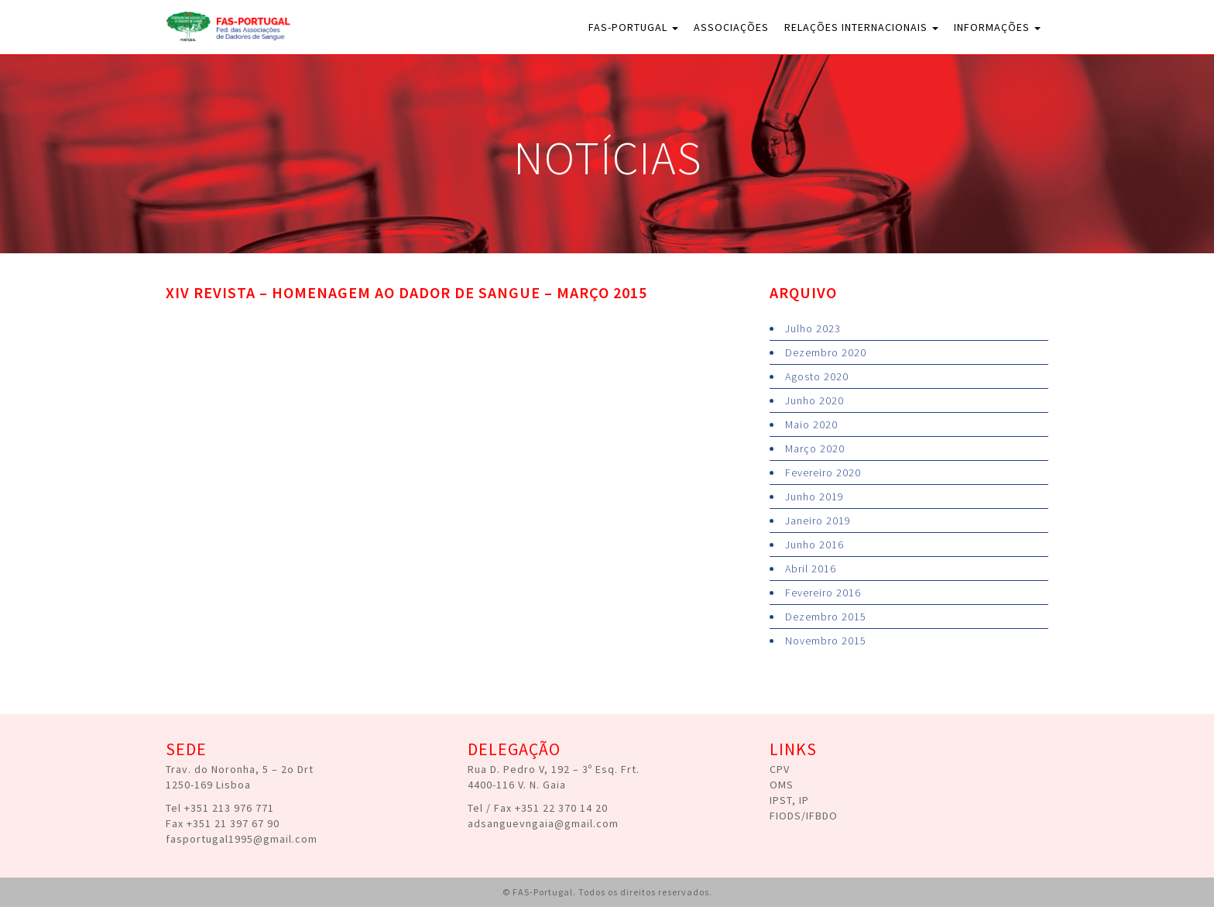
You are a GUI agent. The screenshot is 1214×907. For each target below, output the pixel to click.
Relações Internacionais (861, 27)
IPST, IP (789, 800)
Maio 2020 (811, 424)
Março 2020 (815, 448)
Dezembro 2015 (825, 617)
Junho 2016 (814, 544)
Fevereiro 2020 (823, 472)
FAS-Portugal (633, 27)
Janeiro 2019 (818, 520)
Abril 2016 (810, 568)
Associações (731, 27)
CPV (780, 769)
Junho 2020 (814, 400)
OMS (782, 785)
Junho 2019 (814, 496)
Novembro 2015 (825, 641)
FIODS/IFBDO (804, 816)
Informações (997, 27)
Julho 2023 (813, 328)
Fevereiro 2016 (823, 593)
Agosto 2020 (817, 376)
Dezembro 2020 (825, 352)
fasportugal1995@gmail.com (241, 839)
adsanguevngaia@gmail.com (543, 823)
